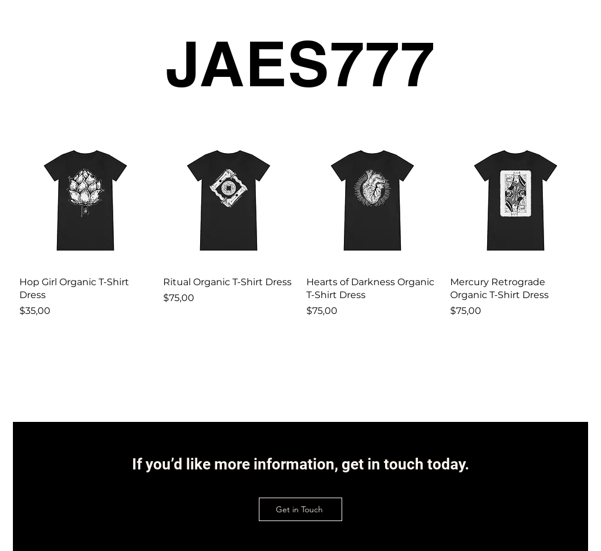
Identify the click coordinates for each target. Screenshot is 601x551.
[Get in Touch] (300, 509)
